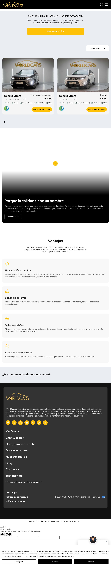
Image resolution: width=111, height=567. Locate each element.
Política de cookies (15, 501)
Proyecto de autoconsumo (24, 482)
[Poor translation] (8, 534)
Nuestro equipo (16, 456)
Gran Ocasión (15, 437)
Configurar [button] (76, 521)
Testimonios (14, 475)
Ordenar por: (97, 48)
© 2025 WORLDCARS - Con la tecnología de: (80, 497)
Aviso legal (11, 492)
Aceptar (91, 562)
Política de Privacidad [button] (47, 521)
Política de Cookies (66, 556)
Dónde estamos (16, 450)
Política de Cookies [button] (63, 521)
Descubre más (13, 217)
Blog (9, 463)
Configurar (19, 562)
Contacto (12, 469)
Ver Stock (12, 431)
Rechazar (55, 562)
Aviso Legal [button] (33, 521)
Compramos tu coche (21, 444)
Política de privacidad (17, 497)
